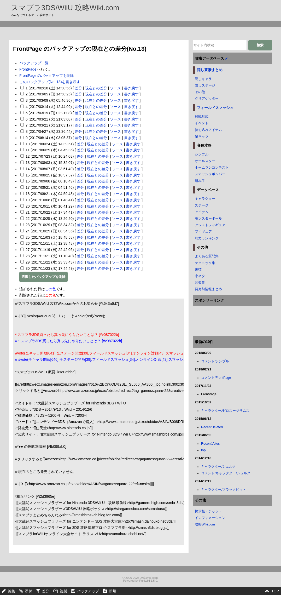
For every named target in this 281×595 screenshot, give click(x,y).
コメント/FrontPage (216, 378)
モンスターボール (208, 218)
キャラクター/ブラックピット (223, 489)
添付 (28, 591)
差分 (78, 88)
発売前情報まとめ (208, 289)
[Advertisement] (140, 33)
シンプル (201, 154)
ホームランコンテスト (212, 167)
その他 (200, 92)
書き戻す (131, 88)
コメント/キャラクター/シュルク (225, 473)
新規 (112, 591)
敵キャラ (201, 136)
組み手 (200, 181)
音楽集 (200, 282)
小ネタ (200, 276)
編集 (11, 591)
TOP (275, 591)
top (203, 450)
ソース (115, 88)
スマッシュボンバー (210, 174)
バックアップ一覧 (34, 63)
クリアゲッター (207, 98)
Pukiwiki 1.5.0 (148, 580)
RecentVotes (210, 443)
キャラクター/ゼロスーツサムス (225, 411)
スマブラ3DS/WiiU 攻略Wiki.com (65, 8)
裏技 (198, 269)
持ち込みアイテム (208, 130)
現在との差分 (96, 88)
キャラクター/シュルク (218, 466)
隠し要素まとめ (210, 70)
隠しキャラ (203, 79)
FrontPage (27, 69)
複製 (63, 591)
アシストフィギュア (210, 225)
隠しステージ (205, 85)
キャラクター (205, 199)
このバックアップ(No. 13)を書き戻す (49, 82)
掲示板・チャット (208, 511)
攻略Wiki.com (205, 524)
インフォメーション (210, 518)
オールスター (205, 161)
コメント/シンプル (215, 361)
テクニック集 (205, 263)
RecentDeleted (212, 427)
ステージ (201, 205)
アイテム (201, 212)
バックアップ (88, 591)
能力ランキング (207, 238)
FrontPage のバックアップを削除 (46, 75)
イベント (201, 123)
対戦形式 (201, 116)
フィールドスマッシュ (215, 108)
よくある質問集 (207, 256)
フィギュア (203, 231)
